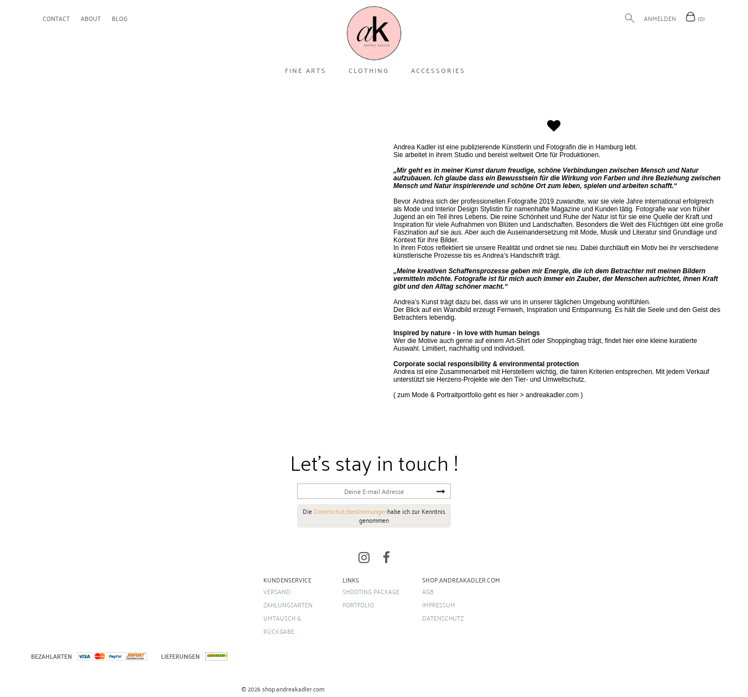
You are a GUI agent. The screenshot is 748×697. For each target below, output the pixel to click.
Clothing (369, 70)
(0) (701, 18)
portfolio (358, 604)
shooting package (370, 591)
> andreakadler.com (549, 395)
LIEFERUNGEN (180, 656)
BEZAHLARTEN (51, 656)
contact (56, 18)
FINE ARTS (305, 70)
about (91, 18)
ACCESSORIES (438, 70)
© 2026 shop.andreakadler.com (283, 689)
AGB (428, 591)
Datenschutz (443, 617)
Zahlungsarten (288, 604)
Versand (276, 591)
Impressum (438, 604)
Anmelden (660, 18)
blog (119, 18)
